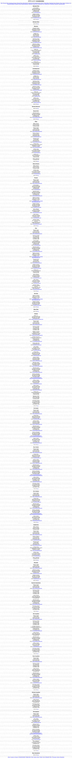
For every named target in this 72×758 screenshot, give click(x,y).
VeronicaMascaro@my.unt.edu (37, 256)
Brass (38, 757)
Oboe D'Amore (36, 163)
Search (35, 757)
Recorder (36, 562)
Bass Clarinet (36, 447)
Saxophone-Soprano (12, 3)
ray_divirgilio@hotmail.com (37, 341)
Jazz (44, 757)
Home (9, 757)
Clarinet (64, 3)
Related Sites (28, 757)
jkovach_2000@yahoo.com (37, 360)
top (38, 19)
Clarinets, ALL (68, 3)
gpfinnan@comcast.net (37, 344)
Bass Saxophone (36, 753)
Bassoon (57, 3)
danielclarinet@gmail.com (37, 442)
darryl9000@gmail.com (37, 42)
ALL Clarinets (36, 491)
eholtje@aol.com (37, 53)
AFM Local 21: (36, 1)
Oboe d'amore (25, 3)
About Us (16, 757)
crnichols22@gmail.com (37, 377)
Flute (61, 3)
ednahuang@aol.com (37, 355)
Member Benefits (22, 757)
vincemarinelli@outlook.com (37, 117)
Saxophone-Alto (37, 3)
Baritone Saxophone (36, 692)
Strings (58, 757)
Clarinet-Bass (46, 3)
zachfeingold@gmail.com (37, 31)
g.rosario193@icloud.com (37, 383)
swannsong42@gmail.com (37, 212)
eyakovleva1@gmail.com (37, 289)
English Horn (36, 524)
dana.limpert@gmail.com (37, 262)
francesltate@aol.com (37, 217)
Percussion (54, 757)
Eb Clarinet (36, 408)
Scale (32, 757)
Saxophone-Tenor (52, 3)
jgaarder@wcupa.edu (37, 79)
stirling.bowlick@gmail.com (37, 131)
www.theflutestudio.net (36, 257)
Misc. (51, 757)
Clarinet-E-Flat (31, 3)
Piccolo (42, 3)
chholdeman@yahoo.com (37, 47)
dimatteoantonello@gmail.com (37, 335)
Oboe (2, 3)
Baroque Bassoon (36, 106)
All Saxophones (36, 711)
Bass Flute (36, 309)
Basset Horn (36, 110)
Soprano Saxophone (36, 582)
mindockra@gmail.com (37, 136)
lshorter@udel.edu (37, 152)
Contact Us (13, 757)
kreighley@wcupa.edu (37, 17)
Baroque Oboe (5, 3)
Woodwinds (62, 757)
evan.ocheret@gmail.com (37, 147)
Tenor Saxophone (36, 656)
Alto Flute (36, 293)
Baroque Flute (19, 3)
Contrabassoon (36, 68)
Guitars (41, 757)
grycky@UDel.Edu (37, 12)
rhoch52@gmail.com (37, 350)
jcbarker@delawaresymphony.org (37, 319)
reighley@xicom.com (37, 578)
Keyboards (47, 757)
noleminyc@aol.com (37, 102)
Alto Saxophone (36, 613)
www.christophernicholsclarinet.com (36, 378)
